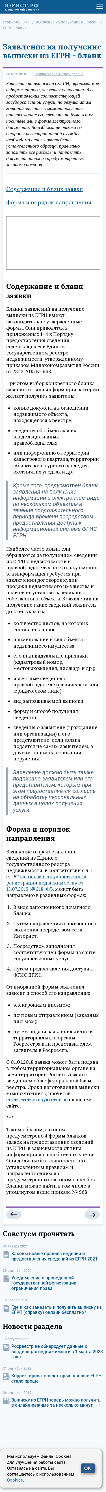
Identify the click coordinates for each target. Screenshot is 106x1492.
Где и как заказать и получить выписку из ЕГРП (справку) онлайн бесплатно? (56, 1310)
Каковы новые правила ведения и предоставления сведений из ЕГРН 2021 (54, 1256)
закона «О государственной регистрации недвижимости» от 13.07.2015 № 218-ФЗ (46, 882)
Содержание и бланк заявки (44, 189)
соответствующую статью (37, 1100)
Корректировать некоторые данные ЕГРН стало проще (56, 1378)
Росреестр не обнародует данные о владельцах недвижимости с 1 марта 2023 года (57, 1351)
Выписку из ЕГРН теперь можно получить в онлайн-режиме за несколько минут (56, 1402)
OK (88, 1468)
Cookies (15, 1480)
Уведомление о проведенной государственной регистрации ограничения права (43, 1283)
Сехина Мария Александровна (58, 74)
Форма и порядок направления (48, 202)
